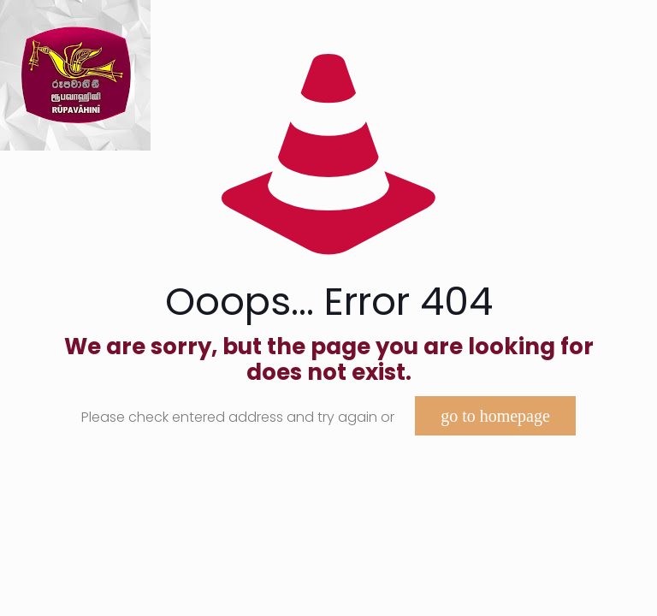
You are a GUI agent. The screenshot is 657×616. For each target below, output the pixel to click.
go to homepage (495, 415)
